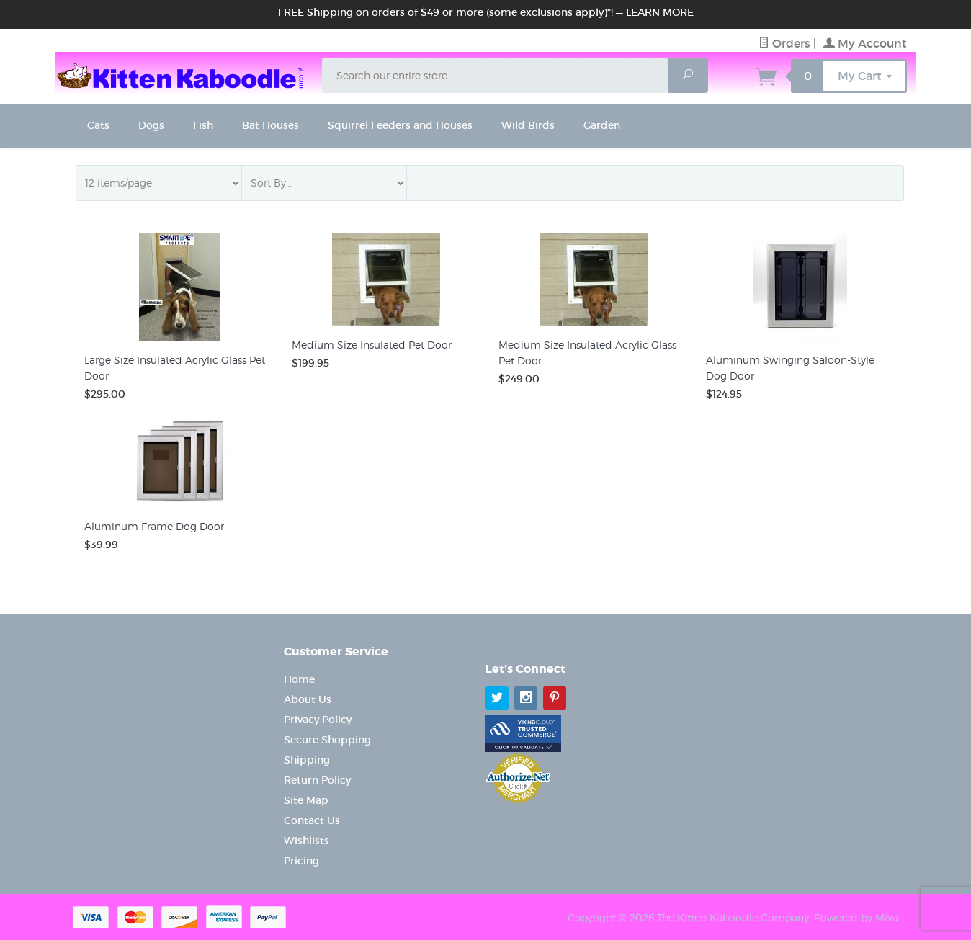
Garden (601, 125)
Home (299, 679)
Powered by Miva (856, 917)
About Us (307, 699)
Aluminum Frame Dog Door (154, 526)
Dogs (151, 125)
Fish (203, 125)
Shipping (307, 759)
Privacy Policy (318, 719)
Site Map (306, 800)
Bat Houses (270, 125)
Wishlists (306, 840)
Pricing (301, 860)
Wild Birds (528, 125)
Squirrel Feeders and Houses (400, 125)
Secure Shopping (327, 739)
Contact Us (312, 820)
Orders (784, 43)
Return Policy (317, 780)
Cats (98, 125)
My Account (865, 43)
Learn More (660, 12)
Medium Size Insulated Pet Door (372, 345)
